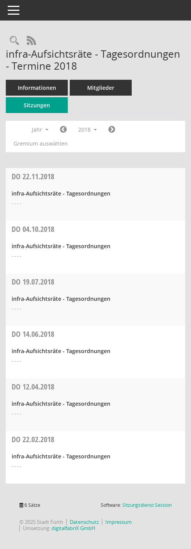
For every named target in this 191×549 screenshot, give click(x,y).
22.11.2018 (33, 176)
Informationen (37, 87)
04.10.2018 (33, 229)
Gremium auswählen (41, 143)
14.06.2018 (33, 334)
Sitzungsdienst (147, 505)
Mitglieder (100, 87)
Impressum (118, 521)
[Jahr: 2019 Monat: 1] (112, 130)
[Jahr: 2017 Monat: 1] (63, 130)
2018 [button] (87, 129)
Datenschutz (84, 521)
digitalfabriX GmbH (73, 528)
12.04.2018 (33, 386)
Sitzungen (37, 105)
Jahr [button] (40, 129)
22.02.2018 (33, 439)
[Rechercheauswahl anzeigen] (14, 40)
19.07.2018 (33, 281)
